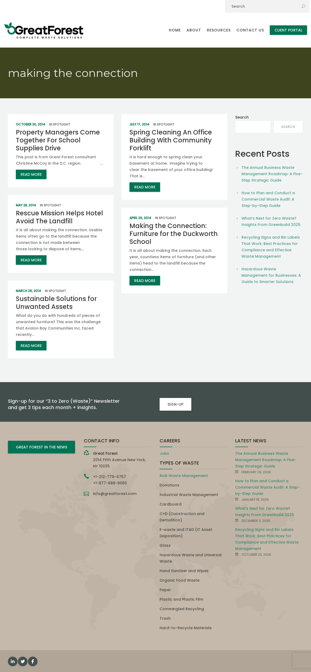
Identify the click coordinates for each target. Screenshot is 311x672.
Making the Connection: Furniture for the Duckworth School (173, 233)
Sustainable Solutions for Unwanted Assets (56, 302)
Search (242, 117)
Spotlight (61, 124)
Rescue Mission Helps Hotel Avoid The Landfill (59, 217)
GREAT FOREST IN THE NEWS (41, 447)
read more (31, 174)
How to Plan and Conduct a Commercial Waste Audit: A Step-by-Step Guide (268, 199)
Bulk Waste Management (184, 475)
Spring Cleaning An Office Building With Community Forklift (170, 140)
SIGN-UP (175, 404)
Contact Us (250, 30)
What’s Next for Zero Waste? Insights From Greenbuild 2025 (271, 221)
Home (175, 30)
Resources (219, 30)
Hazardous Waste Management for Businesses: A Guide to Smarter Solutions (271, 275)
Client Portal (288, 30)
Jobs (164, 453)
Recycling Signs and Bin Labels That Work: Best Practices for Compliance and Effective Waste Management (271, 247)
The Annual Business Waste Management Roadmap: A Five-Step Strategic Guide (272, 174)
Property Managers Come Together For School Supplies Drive (58, 140)
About (194, 30)
